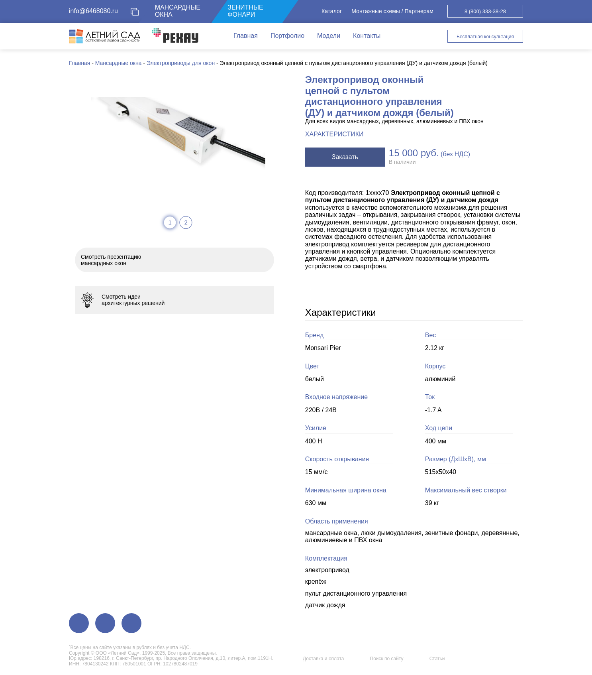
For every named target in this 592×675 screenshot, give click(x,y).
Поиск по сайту (387, 658)
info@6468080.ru (93, 11)
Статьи (437, 658)
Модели (328, 35)
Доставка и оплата (323, 658)
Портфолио (287, 35)
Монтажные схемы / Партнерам (392, 11)
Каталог (331, 11)
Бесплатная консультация (485, 36)
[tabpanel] (178, 136)
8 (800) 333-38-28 (485, 11)
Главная (245, 35)
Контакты (366, 35)
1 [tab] (169, 222)
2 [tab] (185, 222)
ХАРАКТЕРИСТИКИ (334, 134)
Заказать (345, 156)
